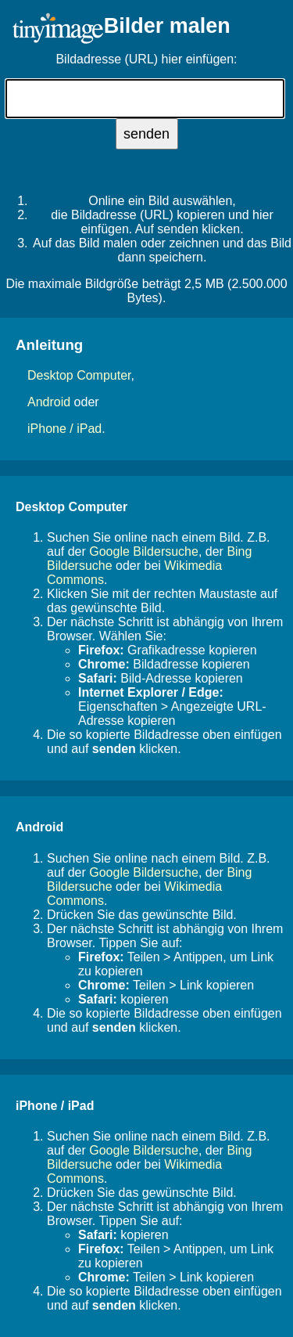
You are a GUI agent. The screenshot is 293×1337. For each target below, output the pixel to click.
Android (48, 402)
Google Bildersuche (143, 551)
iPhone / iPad (64, 428)
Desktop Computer (79, 375)
